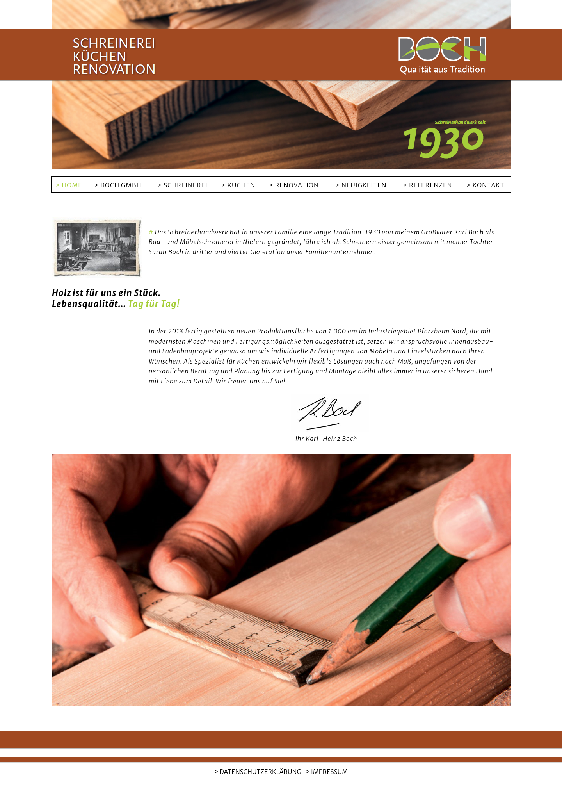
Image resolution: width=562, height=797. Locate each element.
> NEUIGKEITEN (360, 185)
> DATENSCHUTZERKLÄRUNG (257, 772)
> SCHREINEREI (182, 185)
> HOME (69, 185)
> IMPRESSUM (327, 772)
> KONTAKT (485, 185)
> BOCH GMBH (118, 185)
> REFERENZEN (427, 185)
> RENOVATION (294, 185)
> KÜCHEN (238, 185)
